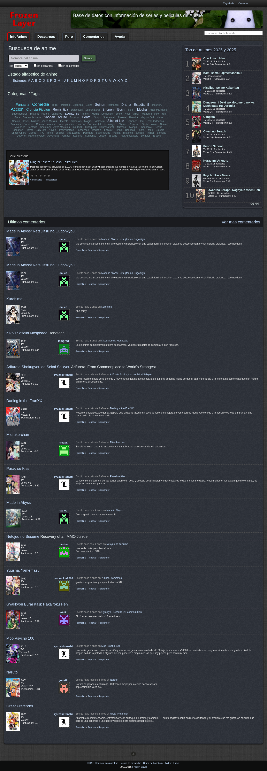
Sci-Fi (131, 109)
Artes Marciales (158, 109)
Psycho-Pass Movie (216, 175)
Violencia (99, 121)
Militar (136, 113)
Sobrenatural (92, 109)
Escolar (108, 130)
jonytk (63, 680)
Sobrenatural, (106, 127)
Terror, (158, 127)
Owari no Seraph (214, 131)
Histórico (128, 132)
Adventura (53, 135)
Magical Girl (147, 117)
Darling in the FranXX (24, 401)
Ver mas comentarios (241, 222)
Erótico (157, 135)
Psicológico (110, 124)
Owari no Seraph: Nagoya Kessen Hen (234, 190)
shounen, (157, 104)
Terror (55, 104)
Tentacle (32, 127)
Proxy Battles (66, 130)
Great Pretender (19, 706)
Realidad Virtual (156, 121)
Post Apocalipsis (129, 135)
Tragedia (96, 130)
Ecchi (121, 109)
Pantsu (141, 130)
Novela (52, 130)
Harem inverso (36, 135)
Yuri (163, 113)
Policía (117, 132)
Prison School (213, 146)
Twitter (168, 763)
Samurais (76, 121)
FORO (90, 763)
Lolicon (81, 124)
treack (63, 442)
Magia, (88, 121)
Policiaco (88, 132)
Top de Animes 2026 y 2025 (210, 50)
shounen (18, 130)
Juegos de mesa (32, 117)
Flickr (176, 763)
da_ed (64, 239)
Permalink (81, 250)
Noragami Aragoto (215, 160)
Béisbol (59, 132)
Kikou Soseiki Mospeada (26, 333)
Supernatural (103, 132)
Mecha (142, 109)
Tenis (50, 132)
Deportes (78, 104)
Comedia (40, 104)
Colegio (160, 130)
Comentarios (94, 37)
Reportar (92, 250)
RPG (41, 132)
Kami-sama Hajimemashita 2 (222, 73)
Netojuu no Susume (22, 536)
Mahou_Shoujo (150, 113)
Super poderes (66, 124)
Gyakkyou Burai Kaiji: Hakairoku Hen (37, 604)
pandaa (63, 544)
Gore (17, 117)
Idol (142, 121)
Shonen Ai (108, 117)
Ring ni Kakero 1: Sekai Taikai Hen (54, 162)
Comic (32, 132)
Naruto (12, 672)
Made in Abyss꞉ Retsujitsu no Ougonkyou (40, 231)
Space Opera (19, 132)
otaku (154, 124)
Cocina (40, 124)
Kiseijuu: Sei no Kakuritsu (221, 87)
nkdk (63, 612)
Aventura (20, 127)
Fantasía (22, 105)
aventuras (72, 113)
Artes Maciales (61, 127)
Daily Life (41, 130)
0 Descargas (51, 180)
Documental (94, 124)
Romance (113, 104)
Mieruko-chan (17, 434)
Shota (145, 124)
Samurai (161, 132)
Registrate (228, 3)
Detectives (77, 109)
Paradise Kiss (17, 468)
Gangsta (209, 116)
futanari (51, 124)
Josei (25, 121)
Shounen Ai (146, 127)
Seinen (100, 104)
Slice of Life (115, 121)
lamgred (63, 340)
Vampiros (57, 113)
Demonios (107, 113)
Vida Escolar (73, 132)
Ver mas (254, 204)
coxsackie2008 (63, 578)
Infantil (85, 113)
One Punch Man (214, 58)
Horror (29, 130)
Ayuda (120, 37)
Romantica (60, 109)
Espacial (74, 117)
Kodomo (77, 135)
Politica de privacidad (131, 763)
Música (35, 121)
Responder (103, 250)
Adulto (62, 117)
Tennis (118, 130)
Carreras (28, 124)
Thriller (150, 132)
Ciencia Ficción (38, 109)
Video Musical (49, 121)
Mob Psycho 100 (20, 638)
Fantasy (65, 135)
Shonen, (108, 109)
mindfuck (78, 127)
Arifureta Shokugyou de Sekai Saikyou (38, 367)
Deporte (21, 135)
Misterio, (122, 127)
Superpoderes (19, 113)
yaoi (127, 113)
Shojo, (118, 113)
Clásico (123, 124)
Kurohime (14, 299)
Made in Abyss (18, 502)
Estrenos (20, 81)
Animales (16, 124)
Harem (45, 113)
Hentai (86, 117)
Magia (95, 113)
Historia (34, 113)
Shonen (49, 117)
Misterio (65, 104)
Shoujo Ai (45, 127)
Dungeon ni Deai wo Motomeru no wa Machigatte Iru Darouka (228, 104)
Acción (17, 109)
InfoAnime (18, 37)
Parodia (133, 117)
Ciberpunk (91, 127)
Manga (133, 127)
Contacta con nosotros (107, 763)
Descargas (46, 37)
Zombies (145, 135)
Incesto (64, 121)
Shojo (97, 117)
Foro (69, 37)
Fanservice (83, 130)
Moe (150, 130)
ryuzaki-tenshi (63, 374)
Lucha (88, 104)
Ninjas (163, 124)
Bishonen (132, 121)
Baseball (130, 130)
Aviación (134, 124)
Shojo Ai (122, 117)
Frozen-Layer (139, 766)
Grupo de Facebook (153, 763)
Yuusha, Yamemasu (23, 570)
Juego (102, 135)
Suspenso (90, 135)
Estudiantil (141, 104)
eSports (112, 135)
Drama (126, 104)
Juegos (140, 132)
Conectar (243, 3)
